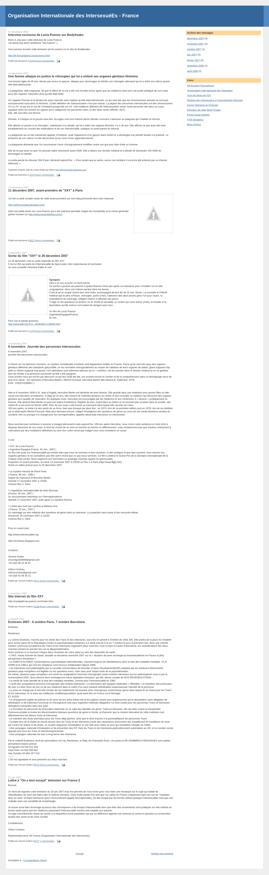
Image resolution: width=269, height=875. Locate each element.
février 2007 (193, 60)
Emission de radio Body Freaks (204, 110)
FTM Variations (195, 119)
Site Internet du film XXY (26, 596)
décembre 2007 (195, 38)
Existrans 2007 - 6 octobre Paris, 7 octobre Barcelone (46, 622)
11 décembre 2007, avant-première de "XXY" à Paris (45, 190)
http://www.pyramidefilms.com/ (45, 214)
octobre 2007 (194, 49)
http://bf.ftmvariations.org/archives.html (29, 55)
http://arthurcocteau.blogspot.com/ (70, 170)
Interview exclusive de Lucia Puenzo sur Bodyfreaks (46, 34)
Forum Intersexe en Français (202, 105)
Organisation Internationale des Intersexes (210, 90)
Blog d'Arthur (194, 124)
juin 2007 (192, 54)
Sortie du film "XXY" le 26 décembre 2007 (38, 255)
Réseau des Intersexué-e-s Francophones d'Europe (215, 100)
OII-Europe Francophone (200, 85)
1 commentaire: (47, 841)
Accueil (80, 853)
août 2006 (192, 71)
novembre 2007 (195, 43)
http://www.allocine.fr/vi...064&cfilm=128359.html (34, 324)
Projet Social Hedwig (198, 114)
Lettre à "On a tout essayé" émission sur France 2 (44, 780)
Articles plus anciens (162, 853)
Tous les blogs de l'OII (199, 95)
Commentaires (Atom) (35, 860)
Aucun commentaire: (45, 61)
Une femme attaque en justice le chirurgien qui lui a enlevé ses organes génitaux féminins (73, 76)
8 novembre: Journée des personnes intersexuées (44, 346)
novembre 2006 (195, 65)
